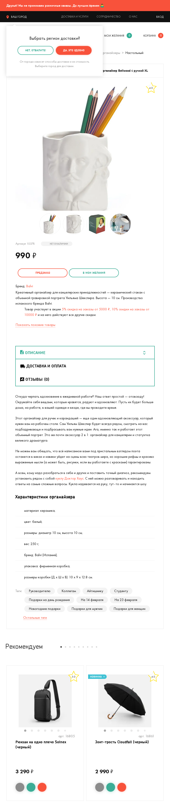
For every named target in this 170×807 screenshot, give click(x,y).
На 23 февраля (125, 599)
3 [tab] (40, 730)
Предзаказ (41, 272)
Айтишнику (95, 590)
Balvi (29, 285)
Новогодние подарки (44, 608)
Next (79, 703)
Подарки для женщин (129, 608)
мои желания (114, 36)
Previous (11, 703)
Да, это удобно (74, 50)
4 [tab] (47, 730)
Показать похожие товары (35, 324)
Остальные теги (35, 617)
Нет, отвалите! (35, 50)
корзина (149, 36)
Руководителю (39, 590)
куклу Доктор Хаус (70, 478)
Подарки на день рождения (49, 599)
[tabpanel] (45, 700)
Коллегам (69, 590)
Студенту (121, 590)
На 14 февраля (92, 599)
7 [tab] (66, 730)
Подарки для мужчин (86, 608)
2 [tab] (34, 730)
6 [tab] (60, 730)
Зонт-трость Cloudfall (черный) (123, 741)
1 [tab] (27, 730)
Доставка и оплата (43, 365)
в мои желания (89, 272)
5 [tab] (54, 730)
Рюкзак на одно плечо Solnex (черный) (42, 744)
